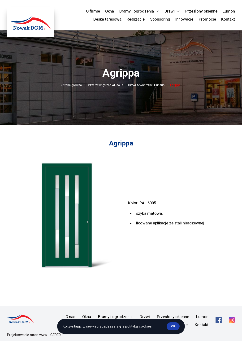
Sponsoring (160, 19)
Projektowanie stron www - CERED (34, 335)
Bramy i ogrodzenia (115, 316)
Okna (109, 11)
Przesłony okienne (201, 11)
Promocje (207, 19)
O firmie (93, 11)
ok (173, 326)
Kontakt (228, 19)
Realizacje (136, 19)
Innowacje (184, 19)
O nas (70, 316)
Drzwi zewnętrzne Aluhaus (105, 85)
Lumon (229, 11)
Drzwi (145, 316)
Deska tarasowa (107, 19)
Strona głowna (71, 85)
